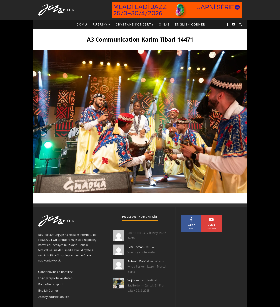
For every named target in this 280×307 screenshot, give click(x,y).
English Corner (48, 291)
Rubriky (100, 24)
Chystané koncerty (135, 24)
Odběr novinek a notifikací (55, 272)
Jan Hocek (134, 233)
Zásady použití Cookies (53, 297)
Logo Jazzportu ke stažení (55, 278)
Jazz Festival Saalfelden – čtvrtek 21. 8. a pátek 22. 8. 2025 (146, 285)
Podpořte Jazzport (50, 284)
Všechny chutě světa (141, 252)
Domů (81, 24)
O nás (164, 24)
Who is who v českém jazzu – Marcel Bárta (147, 266)
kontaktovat (52, 260)
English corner (190, 24)
